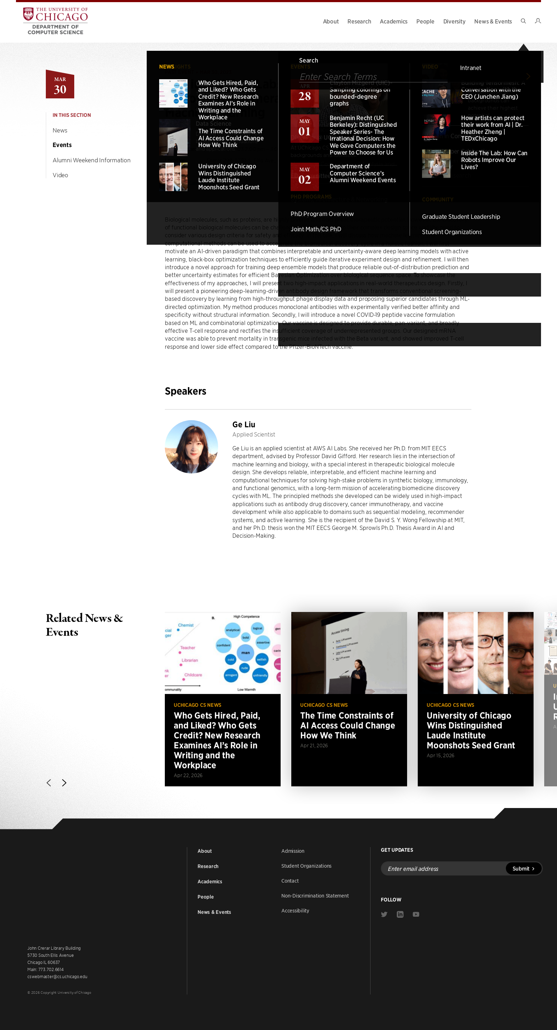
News (60, 130)
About (331, 21)
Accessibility (295, 910)
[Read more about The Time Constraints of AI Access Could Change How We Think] (349, 699)
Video (60, 174)
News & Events (493, 21)
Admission (292, 850)
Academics (393, 21)
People (425, 21)
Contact (289, 880)
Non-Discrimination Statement (315, 895)
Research (359, 21)
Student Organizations (306, 865)
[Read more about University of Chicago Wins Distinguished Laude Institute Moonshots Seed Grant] (476, 699)
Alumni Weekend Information (92, 159)
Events (62, 144)
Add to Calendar (194, 183)
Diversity (454, 21)
